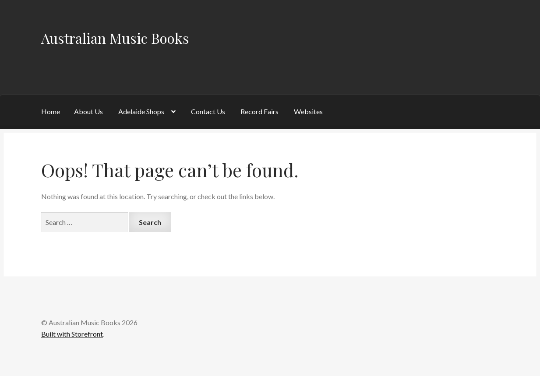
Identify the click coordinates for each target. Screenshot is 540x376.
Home (50, 111)
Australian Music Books (115, 37)
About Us (88, 111)
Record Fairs (259, 111)
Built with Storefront (72, 334)
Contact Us (208, 111)
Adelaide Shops (141, 111)
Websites (308, 111)
